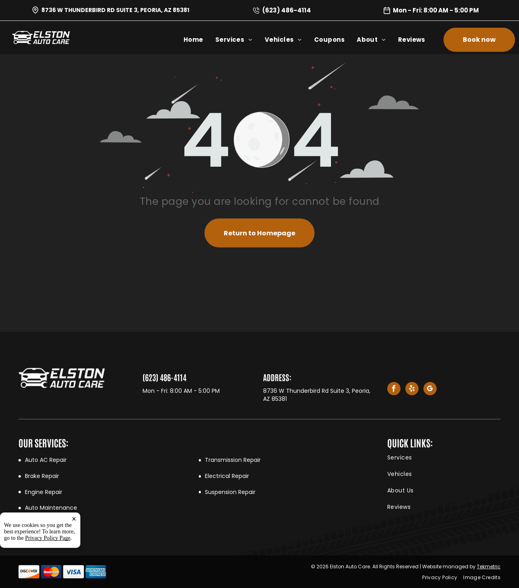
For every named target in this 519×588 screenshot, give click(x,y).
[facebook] (393, 389)
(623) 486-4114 (286, 10)
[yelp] (412, 389)
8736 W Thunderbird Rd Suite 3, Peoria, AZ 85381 (115, 10)
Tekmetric (489, 566)
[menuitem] (199, 39)
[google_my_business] (430, 389)
